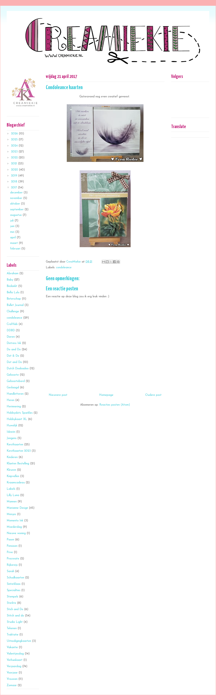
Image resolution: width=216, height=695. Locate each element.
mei (12, 232)
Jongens (11, 438)
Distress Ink (14, 343)
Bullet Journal (15, 305)
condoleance (64, 267)
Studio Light (15, 622)
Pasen (10, 539)
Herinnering (14, 406)
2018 (14, 181)
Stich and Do (15, 609)
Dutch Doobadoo (18, 368)
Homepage (106, 395)
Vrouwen (12, 679)
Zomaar (12, 685)
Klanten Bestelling (18, 463)
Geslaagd (13, 387)
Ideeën (11, 432)
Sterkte (11, 603)
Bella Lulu (13, 292)
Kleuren (11, 470)
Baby (10, 279)
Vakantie (12, 647)
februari (15, 248)
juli (12, 220)
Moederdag (14, 527)
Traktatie (12, 634)
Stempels (12, 596)
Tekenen (12, 628)
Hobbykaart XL (17, 419)
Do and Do (14, 349)
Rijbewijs (12, 565)
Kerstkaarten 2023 (19, 451)
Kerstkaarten (15, 444)
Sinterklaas (14, 584)
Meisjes (11, 514)
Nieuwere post (58, 395)
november (16, 198)
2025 (15, 139)
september (17, 209)
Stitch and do (15, 615)
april (13, 237)
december (17, 192)
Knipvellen (13, 476)
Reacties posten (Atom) (114, 404)
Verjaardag (14, 666)
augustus (16, 215)
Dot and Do (14, 362)
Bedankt (12, 286)
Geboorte (13, 375)
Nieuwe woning (16, 533)
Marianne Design (17, 508)
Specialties (13, 590)
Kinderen (12, 457)
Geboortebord (16, 381)
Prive (10, 552)
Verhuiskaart (14, 660)
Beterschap (14, 298)
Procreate (13, 558)
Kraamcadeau (16, 482)
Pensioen (12, 546)
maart (14, 243)
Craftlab (12, 324)
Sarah (10, 571)
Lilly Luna (13, 495)
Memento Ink (15, 520)
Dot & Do (13, 356)
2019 (14, 175)
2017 (14, 187)
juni (12, 226)
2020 (15, 169)
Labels (11, 489)
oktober (15, 203)
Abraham (12, 273)
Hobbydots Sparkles (20, 413)
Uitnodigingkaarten (19, 641)
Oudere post (153, 395)
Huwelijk (12, 425)
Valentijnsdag (15, 653)
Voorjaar (12, 672)
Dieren (11, 336)
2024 (15, 145)
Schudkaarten (15, 577)
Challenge (13, 311)
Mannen (12, 501)
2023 (15, 151)
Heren (10, 400)
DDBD (11, 330)
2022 (15, 157)
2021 (14, 163)
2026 (15, 133)
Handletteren (15, 394)
